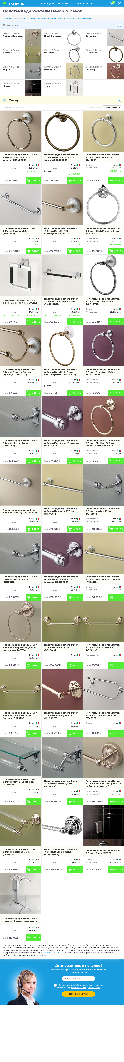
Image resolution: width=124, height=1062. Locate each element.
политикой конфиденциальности (85, 988)
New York (54, 68)
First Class (96, 51)
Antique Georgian (13, 34)
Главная (7, 18)
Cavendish (96, 34)
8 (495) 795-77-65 (57, 3)
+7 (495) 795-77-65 (52, 952)
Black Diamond (54, 34)
